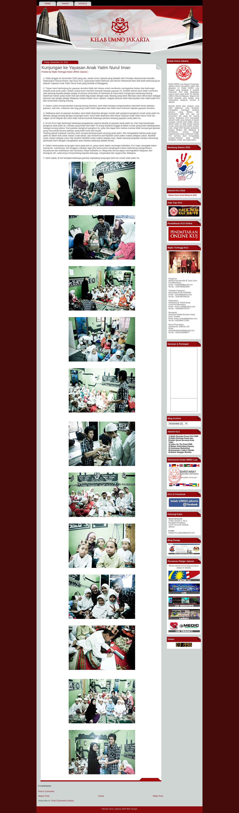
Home (101, 796)
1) (169, 436)
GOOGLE (82, 3)
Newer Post (43, 796)
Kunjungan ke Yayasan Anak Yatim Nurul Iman (85, 67)
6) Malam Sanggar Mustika (179, 452)
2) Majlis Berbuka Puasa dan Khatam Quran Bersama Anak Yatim (181, 440)
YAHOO (65, 3)
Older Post (158, 796)
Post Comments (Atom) (62, 800)
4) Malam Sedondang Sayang (181, 446)
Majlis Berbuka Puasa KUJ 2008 (184, 436)
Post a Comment (46, 791)
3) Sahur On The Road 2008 (180, 444)
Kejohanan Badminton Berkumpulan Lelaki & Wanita (181, 449)
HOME (48, 3)
